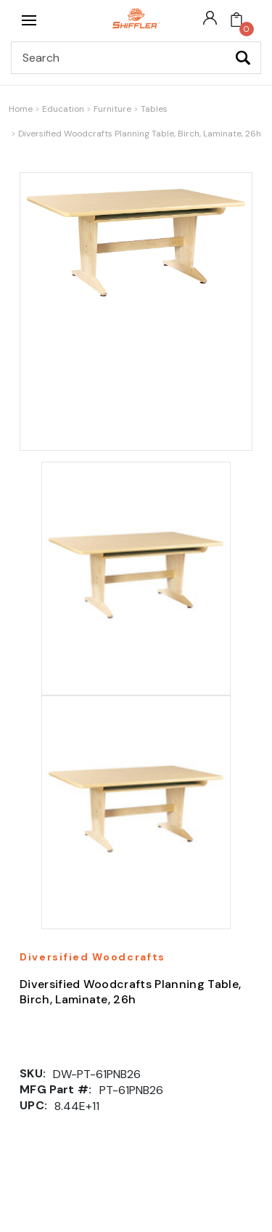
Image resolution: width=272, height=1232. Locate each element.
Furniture (112, 109)
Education (63, 109)
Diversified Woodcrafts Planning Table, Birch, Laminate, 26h (139, 133)
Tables (154, 109)
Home (21, 109)
